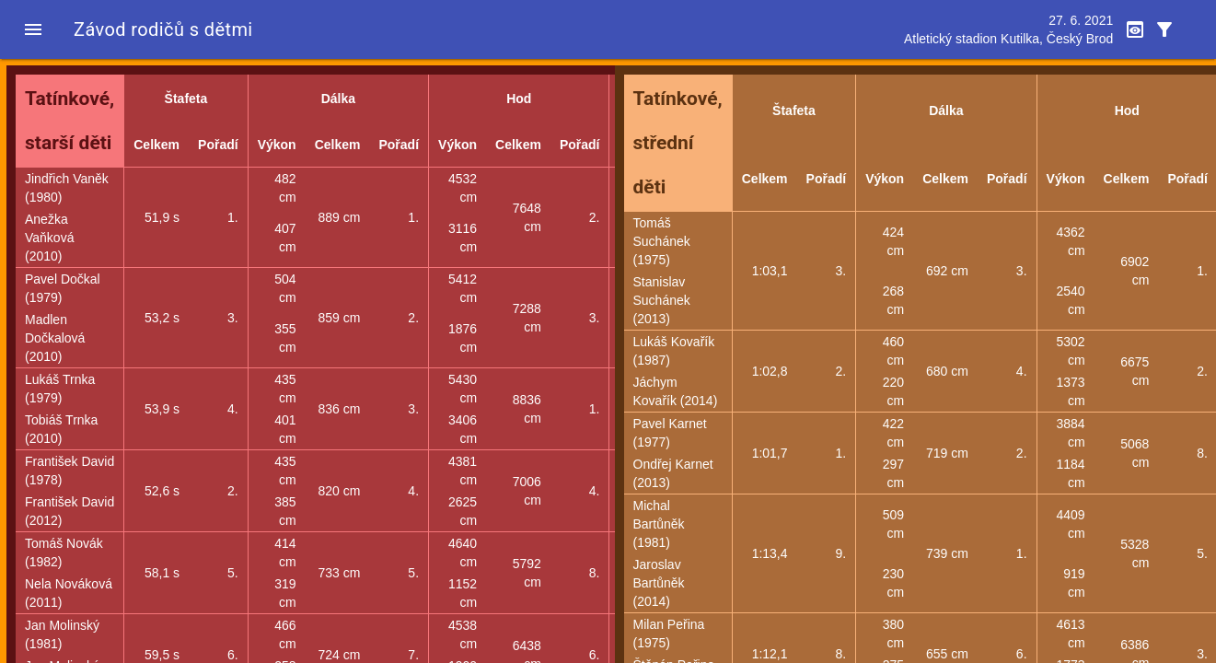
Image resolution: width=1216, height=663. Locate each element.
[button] (33, 29)
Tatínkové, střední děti (678, 142)
